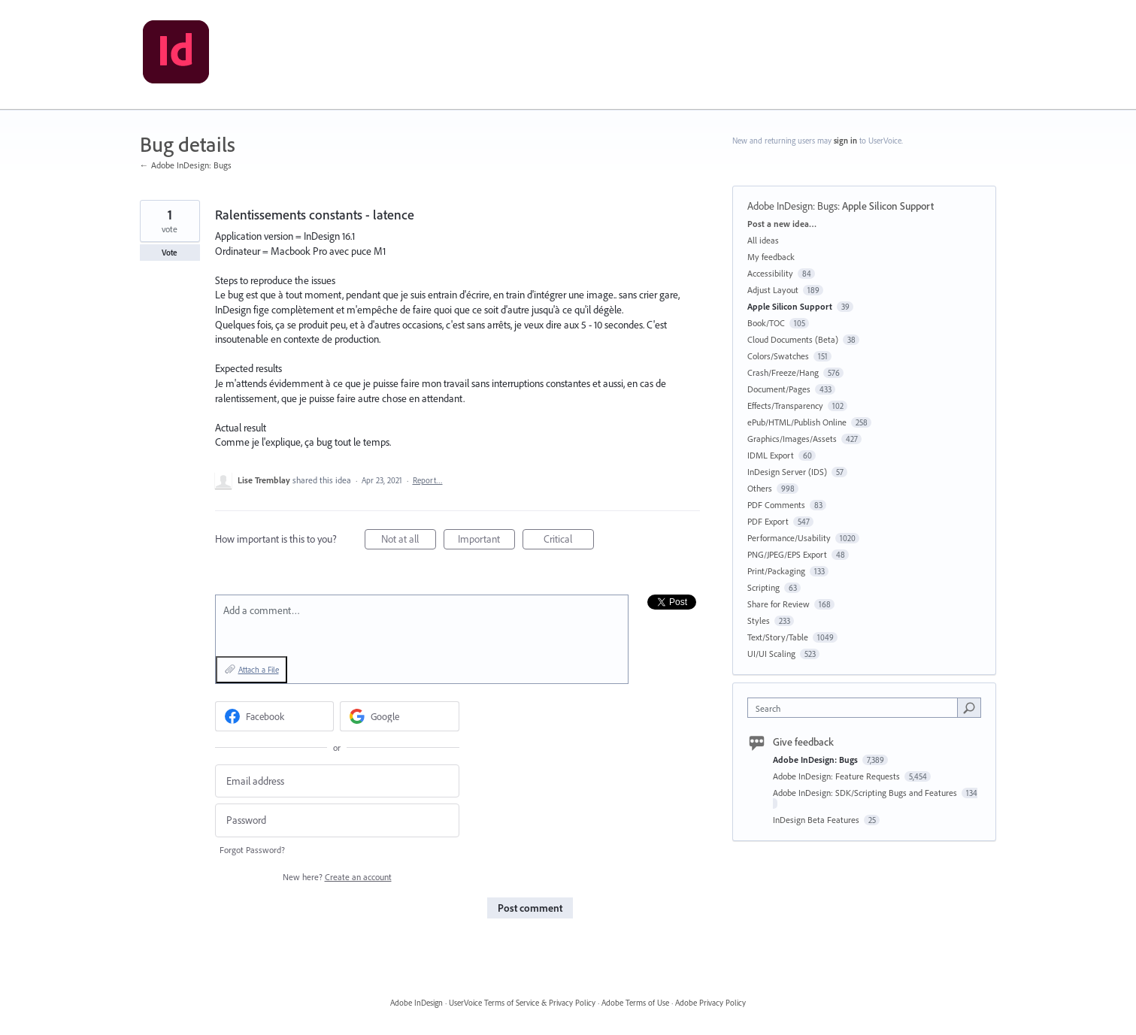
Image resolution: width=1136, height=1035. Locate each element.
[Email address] (337, 781)
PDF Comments (776, 504)
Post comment (530, 908)
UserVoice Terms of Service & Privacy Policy (522, 1002)
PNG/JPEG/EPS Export (787, 554)
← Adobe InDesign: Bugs (186, 165)
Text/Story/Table (777, 637)
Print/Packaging (776, 571)
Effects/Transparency (785, 405)
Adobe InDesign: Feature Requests (837, 776)
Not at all (408, 540)
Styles (758, 620)
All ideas (763, 240)
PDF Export (768, 521)
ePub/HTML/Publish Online (797, 422)
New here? (337, 876)
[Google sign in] (399, 716)
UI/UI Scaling (771, 653)
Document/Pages (778, 389)
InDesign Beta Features (817, 819)
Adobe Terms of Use (635, 1002)
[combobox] (856, 707)
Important (486, 540)
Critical (569, 540)
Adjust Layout (772, 289)
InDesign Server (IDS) (787, 471)
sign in (845, 140)
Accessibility (770, 273)
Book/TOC (766, 322)
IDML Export (770, 455)
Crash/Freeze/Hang (783, 372)
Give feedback (803, 742)
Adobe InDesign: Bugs (792, 206)
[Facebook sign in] (275, 716)
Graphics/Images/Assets (792, 438)
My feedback (771, 256)
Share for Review (778, 604)
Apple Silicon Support (888, 206)
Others (759, 488)
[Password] (337, 820)
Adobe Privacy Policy (710, 1002)
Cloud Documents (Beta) (792, 339)
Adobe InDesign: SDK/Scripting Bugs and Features (866, 792)
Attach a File (258, 669)
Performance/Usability (789, 537)
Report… (428, 480)
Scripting (763, 587)
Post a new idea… (781, 223)
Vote (169, 252)
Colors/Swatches (778, 356)
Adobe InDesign (416, 1002)
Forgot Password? (252, 849)
